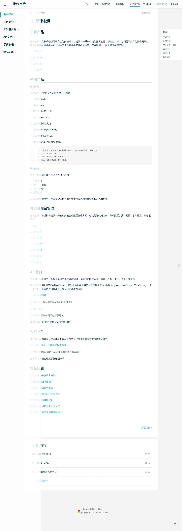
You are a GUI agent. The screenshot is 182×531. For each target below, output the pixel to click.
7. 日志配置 (54, 269)
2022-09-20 (136, 16)
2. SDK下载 (54, 320)
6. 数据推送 (54, 263)
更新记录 (175, 4)
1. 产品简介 (54, 58)
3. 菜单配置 (54, 245)
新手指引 (8, 14)
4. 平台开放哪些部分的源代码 (63, 405)
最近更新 (59, 456)
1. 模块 (52, 233)
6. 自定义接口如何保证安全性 (63, 417)
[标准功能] (107, 4)
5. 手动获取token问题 (59, 411)
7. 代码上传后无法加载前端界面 (64, 423)
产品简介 (134, 438)
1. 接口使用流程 (56, 306)
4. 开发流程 (54, 77)
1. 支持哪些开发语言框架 (61, 386)
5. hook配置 (54, 257)
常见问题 (155, 60)
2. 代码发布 (54, 239)
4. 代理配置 (54, 251)
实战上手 (155, 56)
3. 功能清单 (54, 70)
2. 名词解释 (54, 64)
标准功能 (106, 4)
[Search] (78, 4)
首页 (97, 4)
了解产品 (155, 40)
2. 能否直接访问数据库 (60, 392)
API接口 (154, 52)
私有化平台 (162, 4)
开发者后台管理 (157, 48)
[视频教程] (121, 4)
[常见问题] (148, 4)
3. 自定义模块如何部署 (60, 399)
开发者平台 (135, 4)
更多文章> (61, 491)
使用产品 (155, 44)
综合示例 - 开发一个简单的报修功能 (66, 356)
